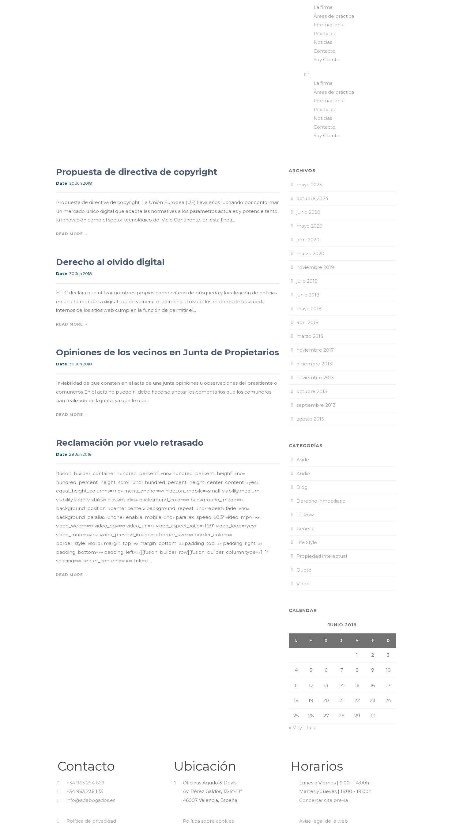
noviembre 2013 (315, 377)
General (305, 528)
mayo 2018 (309, 308)
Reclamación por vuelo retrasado (129, 442)
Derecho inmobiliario (320, 501)
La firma (323, 7)
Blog (301, 487)
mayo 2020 (309, 226)
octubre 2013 (311, 391)
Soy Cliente (327, 59)
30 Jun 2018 (80, 183)
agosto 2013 (310, 419)
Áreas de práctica (334, 16)
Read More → (72, 234)
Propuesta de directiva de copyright (136, 172)
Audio (303, 473)
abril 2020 (307, 240)
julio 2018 (307, 281)
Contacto (324, 51)
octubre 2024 (312, 198)
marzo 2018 (309, 336)
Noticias (323, 42)
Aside (302, 459)
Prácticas (324, 33)
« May (295, 727)
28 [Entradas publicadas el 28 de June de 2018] (342, 716)
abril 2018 (307, 322)
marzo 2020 (310, 253)
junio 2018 (307, 295)
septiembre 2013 (316, 405)
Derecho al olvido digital (110, 262)
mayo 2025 (309, 184)
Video (303, 584)
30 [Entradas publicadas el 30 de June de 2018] (372, 716)
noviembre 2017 (315, 350)
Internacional (329, 25)
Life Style (306, 542)
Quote (303, 570)
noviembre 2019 (315, 267)
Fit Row (305, 515)
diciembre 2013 (314, 364)
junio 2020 (308, 212)
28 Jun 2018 (80, 454)
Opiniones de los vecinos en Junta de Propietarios (167, 352)
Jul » (311, 727)
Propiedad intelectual (321, 556)
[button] (376, 74)
